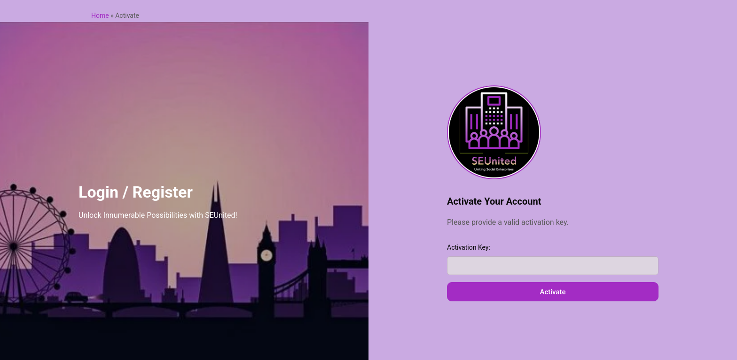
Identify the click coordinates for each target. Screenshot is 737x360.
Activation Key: (468, 247)
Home (100, 15)
